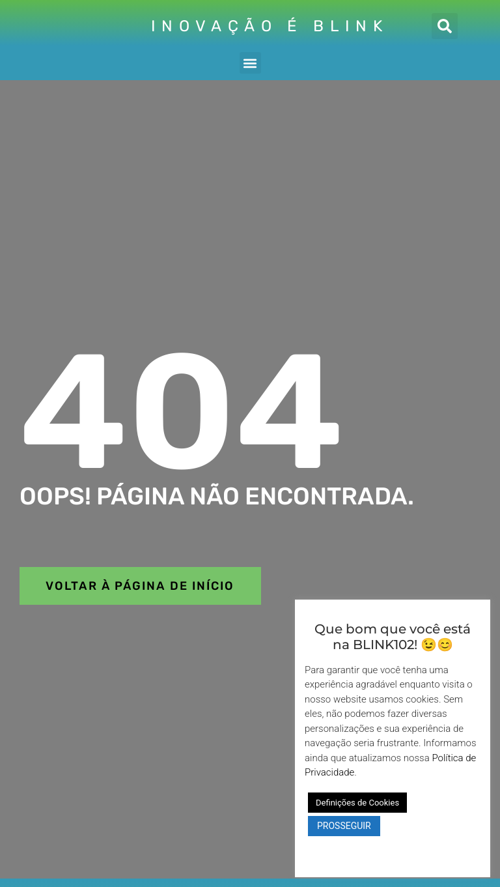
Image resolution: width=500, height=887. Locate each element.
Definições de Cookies (357, 802)
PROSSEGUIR (344, 826)
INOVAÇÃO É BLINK (269, 26)
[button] (445, 26)
